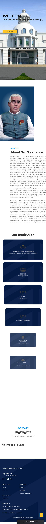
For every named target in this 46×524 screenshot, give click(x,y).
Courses (5, 493)
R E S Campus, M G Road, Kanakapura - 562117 (15, 509)
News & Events (7, 496)
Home (4, 487)
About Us (5, 490)
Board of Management (26, 493)
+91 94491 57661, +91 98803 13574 (11, 506)
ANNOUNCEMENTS (30, 522)
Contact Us (6, 499)
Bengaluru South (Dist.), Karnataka (12, 513)
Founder (22, 487)
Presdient (22, 490)
